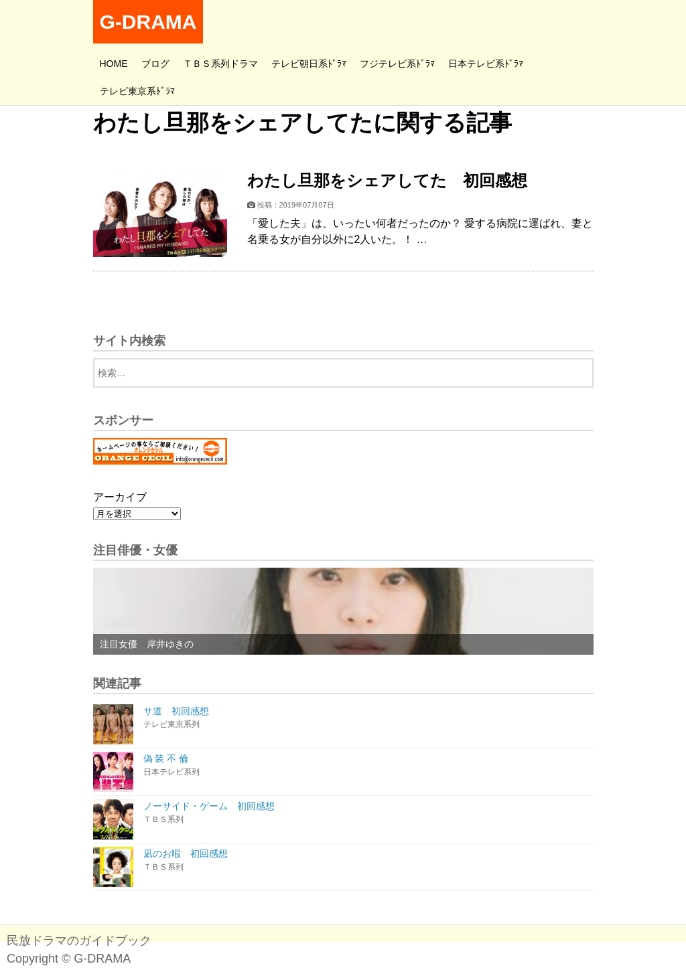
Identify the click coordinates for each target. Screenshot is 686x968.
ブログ (155, 63)
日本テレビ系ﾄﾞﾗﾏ (485, 63)
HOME (114, 63)
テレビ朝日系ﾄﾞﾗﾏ (308, 63)
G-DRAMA (148, 22)
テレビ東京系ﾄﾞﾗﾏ (137, 91)
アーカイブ (120, 497)
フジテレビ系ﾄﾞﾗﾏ (397, 63)
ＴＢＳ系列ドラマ (220, 63)
